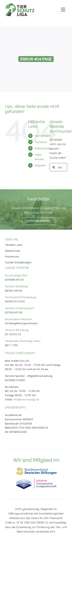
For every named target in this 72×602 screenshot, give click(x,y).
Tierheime (41, 142)
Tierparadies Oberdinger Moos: (23, 341)
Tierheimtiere (43, 136)
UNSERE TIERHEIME (17, 267)
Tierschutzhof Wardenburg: (20, 297)
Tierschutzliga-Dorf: (16, 275)
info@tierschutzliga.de (26, 399)
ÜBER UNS (11, 239)
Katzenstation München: (19, 319)
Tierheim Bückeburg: (17, 330)
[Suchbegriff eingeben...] (58, 167)
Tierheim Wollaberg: (16, 286)
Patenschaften (43, 148)
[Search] (54, 167)
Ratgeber (40, 165)
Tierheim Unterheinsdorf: (19, 308)
